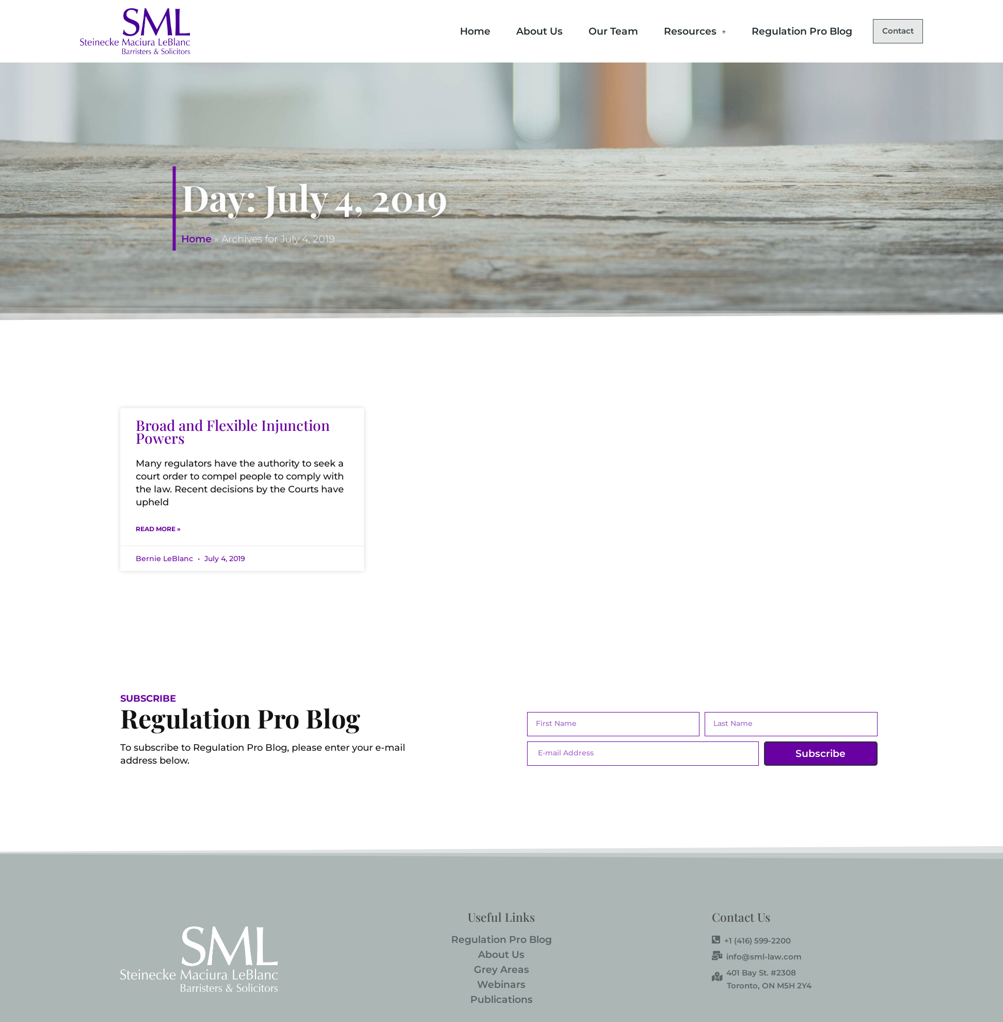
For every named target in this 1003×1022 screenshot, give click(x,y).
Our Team (590, 30)
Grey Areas (501, 969)
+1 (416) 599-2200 (751, 940)
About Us (516, 30)
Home (452, 30)
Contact (886, 31)
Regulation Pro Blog (778, 30)
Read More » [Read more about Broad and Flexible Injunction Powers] (158, 529)
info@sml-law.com (757, 956)
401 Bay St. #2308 (754, 972)
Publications (501, 999)
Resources (672, 30)
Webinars (501, 984)
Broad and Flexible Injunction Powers (233, 431)
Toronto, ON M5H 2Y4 (769, 985)
